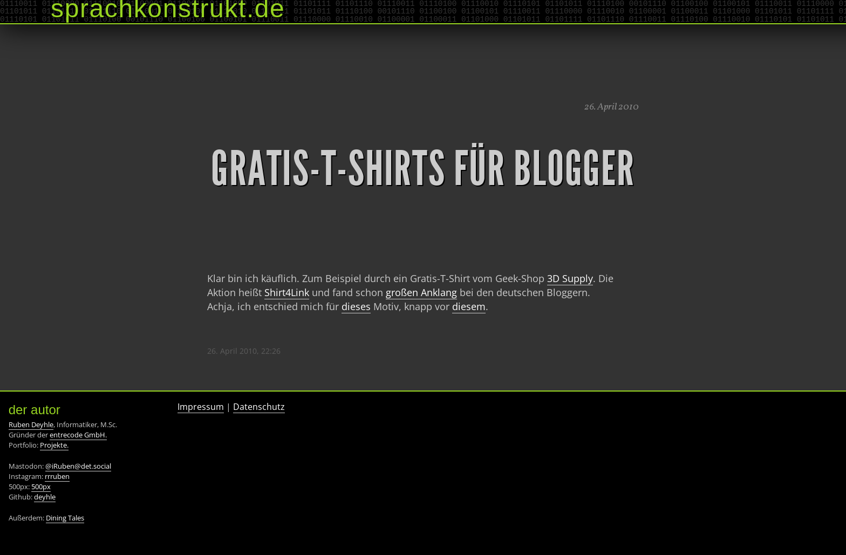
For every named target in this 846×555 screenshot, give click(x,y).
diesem (469, 306)
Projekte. (54, 445)
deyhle (45, 497)
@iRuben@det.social (78, 466)
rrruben (57, 476)
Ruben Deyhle (31, 424)
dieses (356, 306)
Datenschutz (259, 407)
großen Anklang (421, 292)
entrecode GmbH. (78, 435)
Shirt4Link (286, 292)
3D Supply (570, 278)
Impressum (201, 407)
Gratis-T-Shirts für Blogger (423, 169)
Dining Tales (65, 518)
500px (41, 486)
